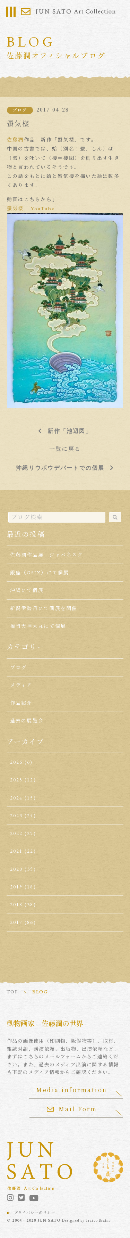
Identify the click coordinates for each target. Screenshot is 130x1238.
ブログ (19, 110)
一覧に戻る (65, 449)
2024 (16, 798)
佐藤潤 (15, 140)
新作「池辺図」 (69, 431)
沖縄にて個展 (27, 590)
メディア (21, 685)
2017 (16, 922)
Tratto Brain (97, 1220)
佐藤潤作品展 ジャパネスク (46, 555)
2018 (16, 904)
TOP (12, 992)
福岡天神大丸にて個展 (38, 626)
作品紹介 (21, 703)
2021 (16, 851)
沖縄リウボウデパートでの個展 (60, 467)
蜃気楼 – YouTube (30, 208)
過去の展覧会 (27, 721)
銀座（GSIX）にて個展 (39, 572)
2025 (16, 780)
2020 (16, 869)
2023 (16, 815)
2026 (16, 762)
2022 (16, 833)
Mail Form (72, 1109)
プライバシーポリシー (34, 1212)
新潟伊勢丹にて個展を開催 (44, 608)
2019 (16, 887)
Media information (71, 1090)
